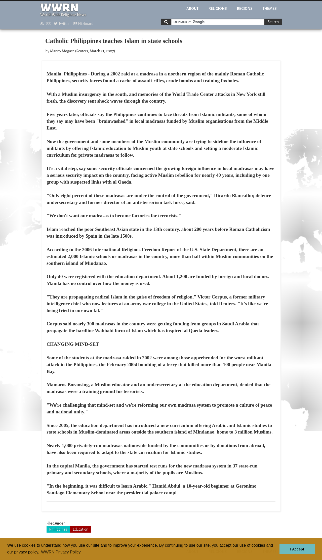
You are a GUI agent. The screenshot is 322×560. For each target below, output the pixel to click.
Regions (245, 9)
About (192, 9)
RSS (46, 24)
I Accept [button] (297, 549)
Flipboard (83, 24)
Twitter (62, 24)
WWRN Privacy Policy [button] (60, 552)
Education (80, 529)
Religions (218, 9)
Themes (270, 9)
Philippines (58, 529)
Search (273, 22)
